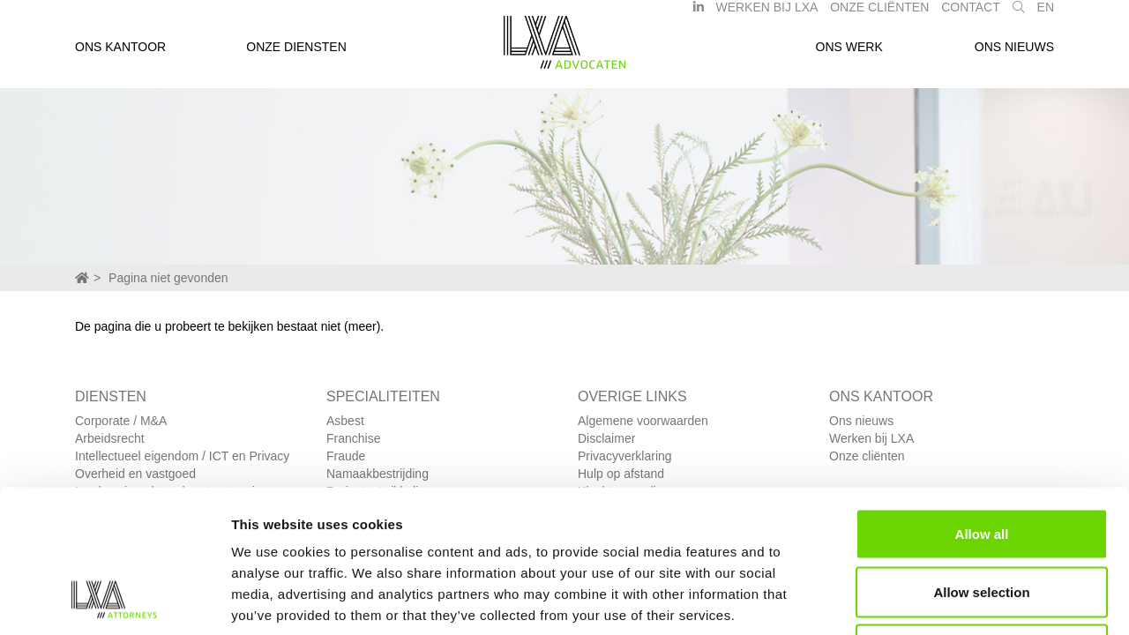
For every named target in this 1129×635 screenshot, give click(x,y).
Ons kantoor (120, 56)
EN (1045, 16)
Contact (970, 16)
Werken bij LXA (766, 16)
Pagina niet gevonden (168, 278)
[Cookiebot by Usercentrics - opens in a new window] (114, 600)
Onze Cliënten (879, 16)
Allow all (982, 403)
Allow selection (981, 461)
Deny (982, 519)
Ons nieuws (1014, 56)
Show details (926, 600)
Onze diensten (296, 56)
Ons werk (849, 56)
